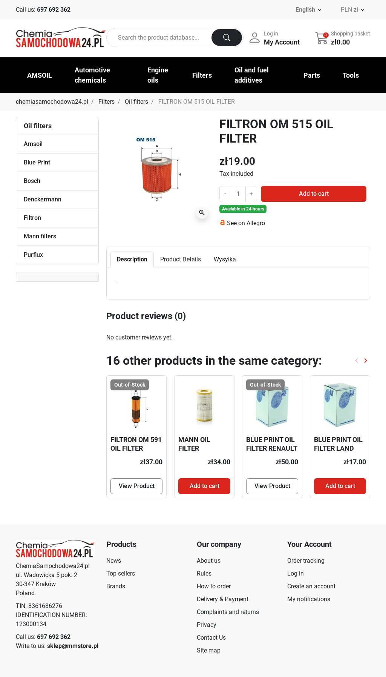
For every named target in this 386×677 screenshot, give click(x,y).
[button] (343, 37)
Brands (115, 586)
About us (209, 560)
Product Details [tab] (180, 259)
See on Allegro (246, 223)
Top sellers (120, 573)
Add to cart (314, 193)
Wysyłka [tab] (225, 259)
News (113, 560)
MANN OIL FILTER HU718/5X (194, 448)
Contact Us (211, 637)
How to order (214, 586)
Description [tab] (132, 259)
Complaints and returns (228, 612)
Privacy (206, 624)
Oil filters (136, 101)
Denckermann (42, 199)
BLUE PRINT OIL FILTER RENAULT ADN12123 (271, 448)
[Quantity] (238, 194)
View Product (137, 486)
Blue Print (37, 162)
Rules (204, 573)
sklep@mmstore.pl (72, 645)
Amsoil (33, 143)
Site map (209, 650)
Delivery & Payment (222, 599)
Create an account (311, 586)
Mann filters (40, 236)
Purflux (33, 254)
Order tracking (306, 560)
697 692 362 (53, 9)
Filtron (32, 217)
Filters (106, 101)
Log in (295, 573)
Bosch (32, 180)
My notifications (308, 599)
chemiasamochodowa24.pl (52, 101)
